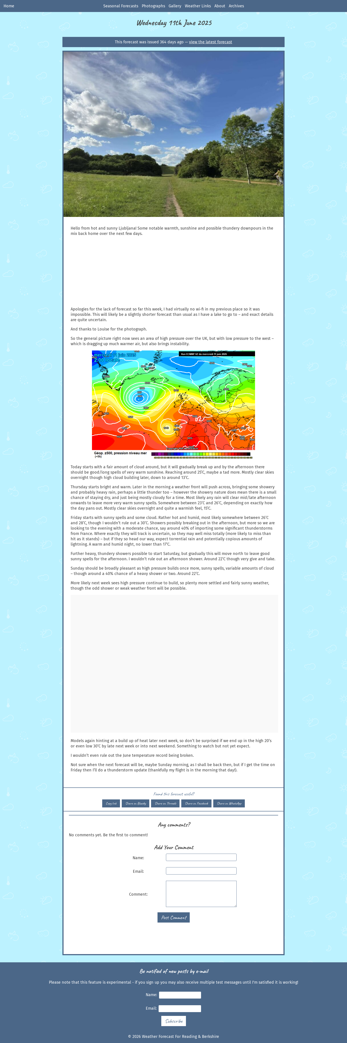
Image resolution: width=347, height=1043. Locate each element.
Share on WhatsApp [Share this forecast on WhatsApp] (229, 803)
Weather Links (198, 6)
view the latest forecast (210, 42)
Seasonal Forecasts (120, 6)
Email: (138, 871)
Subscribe (173, 1021)
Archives (236, 6)
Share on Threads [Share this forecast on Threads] (165, 803)
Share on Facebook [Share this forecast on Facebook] (196, 803)
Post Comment (173, 917)
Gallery (175, 6)
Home (9, 6)
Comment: (138, 894)
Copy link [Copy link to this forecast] (111, 803)
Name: (138, 857)
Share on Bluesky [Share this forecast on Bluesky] (135, 803)
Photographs (153, 6)
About (219, 6)
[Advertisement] (173, 271)
